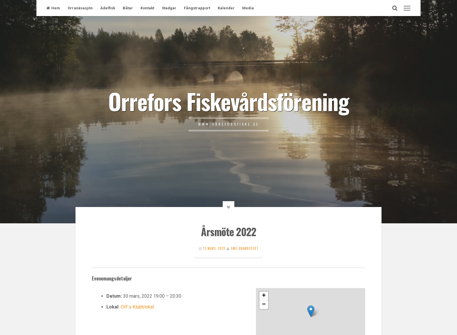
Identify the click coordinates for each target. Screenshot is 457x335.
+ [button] (264, 296)
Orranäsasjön (80, 8)
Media (248, 8)
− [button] (264, 304)
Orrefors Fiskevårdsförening (228, 100)
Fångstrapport (197, 8)
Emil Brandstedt (245, 248)
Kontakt (147, 8)
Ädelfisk (107, 8)
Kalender (226, 8)
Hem (53, 8)
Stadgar (169, 8)
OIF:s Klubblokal (137, 307)
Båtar (128, 8)
